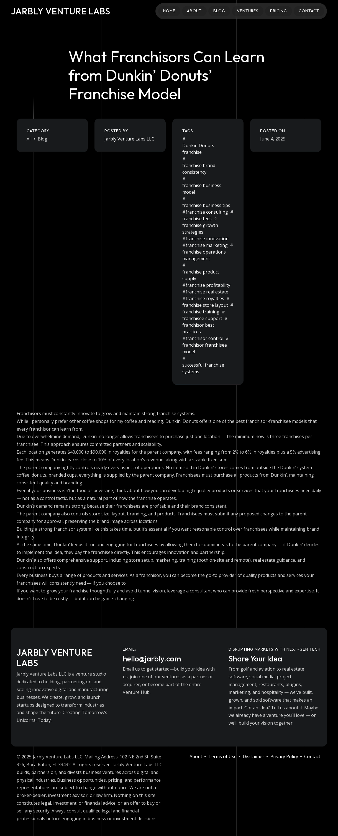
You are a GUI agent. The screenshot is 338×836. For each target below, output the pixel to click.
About (194, 10)
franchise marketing (207, 245)
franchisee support (202, 318)
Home (169, 10)
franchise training (200, 312)
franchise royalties (205, 298)
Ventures (247, 10)
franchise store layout (205, 305)
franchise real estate (207, 292)
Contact (309, 10)
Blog (219, 10)
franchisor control (204, 338)
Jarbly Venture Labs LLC (129, 139)
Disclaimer (253, 756)
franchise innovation (207, 239)
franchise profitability (208, 285)
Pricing (278, 10)
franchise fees (197, 219)
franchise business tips (206, 205)
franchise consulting (207, 212)
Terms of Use (222, 756)
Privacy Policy (284, 756)
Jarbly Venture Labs (60, 11)
